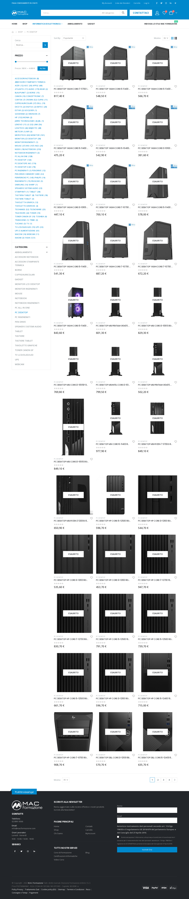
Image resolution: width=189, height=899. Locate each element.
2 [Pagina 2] (158, 779)
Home (14, 24)
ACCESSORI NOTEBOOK (26, 257)
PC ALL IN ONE (22, 307)
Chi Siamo (58, 833)
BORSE (18, 270)
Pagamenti (33, 892)
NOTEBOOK (21, 298)
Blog (87, 852)
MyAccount (90, 833)
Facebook (15, 851)
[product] (73, 63)
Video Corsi (59, 859)
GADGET (91, 24)
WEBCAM (19, 364)
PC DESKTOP (58, 86)
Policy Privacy (17, 889)
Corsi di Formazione (63, 852)
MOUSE (18, 293)
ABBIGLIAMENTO (75, 24)
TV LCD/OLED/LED (24, 354)
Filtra (42, 68)
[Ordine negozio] (74, 38)
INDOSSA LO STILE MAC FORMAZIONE (160, 22)
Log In (146, 3)
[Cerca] (45, 45)
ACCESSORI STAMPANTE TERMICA (27, 263)
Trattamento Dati (32, 889)
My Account (107, 3)
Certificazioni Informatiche (65, 856)
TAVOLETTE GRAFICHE (26, 345)
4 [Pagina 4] (169, 779)
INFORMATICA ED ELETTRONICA (46, 24)
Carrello (137, 3)
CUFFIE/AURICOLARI (25, 274)
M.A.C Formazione (35, 883)
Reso (88, 889)
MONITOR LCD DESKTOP (27, 284)
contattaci (141, 12)
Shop (24, 24)
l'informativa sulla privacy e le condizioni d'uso (150, 837)
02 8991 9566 (17, 821)
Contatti (88, 826)
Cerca (17, 40)
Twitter (21, 851)
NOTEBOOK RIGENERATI (27, 303)
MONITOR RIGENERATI (26, 288)
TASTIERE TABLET (24, 340)
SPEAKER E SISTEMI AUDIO (28, 326)
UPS (17, 359)
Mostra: (157, 38)
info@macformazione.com (23, 828)
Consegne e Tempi (19, 892)
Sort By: (57, 38)
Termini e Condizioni (75, 889)
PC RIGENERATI (22, 317)
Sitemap (61, 889)
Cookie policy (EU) (48, 889)
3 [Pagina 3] (163, 779)
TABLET (19, 331)
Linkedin (34, 851)
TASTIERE (19, 336)
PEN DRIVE (20, 321)
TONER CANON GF (24, 350)
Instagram (28, 851)
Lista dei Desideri (122, 3)
